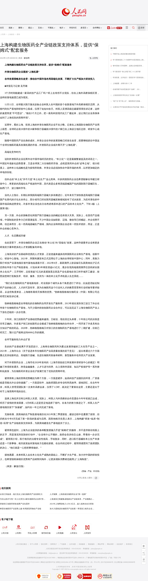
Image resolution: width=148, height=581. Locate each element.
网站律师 (110, 544)
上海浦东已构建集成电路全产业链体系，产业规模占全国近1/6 (75, 499)
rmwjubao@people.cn (105, 553)
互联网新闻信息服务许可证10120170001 (41, 558)
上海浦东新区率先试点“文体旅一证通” (126, 95)
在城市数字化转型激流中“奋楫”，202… (127, 89)
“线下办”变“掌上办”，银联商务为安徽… (127, 101)
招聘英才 (53, 544)
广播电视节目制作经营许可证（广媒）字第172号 (103, 558)
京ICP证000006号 (107, 562)
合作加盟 (72, 544)
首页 (2, 28)
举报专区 (73, 28)
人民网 (2, 34)
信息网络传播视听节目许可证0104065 (26, 562)
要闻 (18, 34)
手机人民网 (32, 528)
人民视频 (60, 528)
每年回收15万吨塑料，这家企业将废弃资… (128, 66)
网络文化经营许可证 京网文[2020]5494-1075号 (57, 562)
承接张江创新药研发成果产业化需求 (15, 504)
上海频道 (11, 34)
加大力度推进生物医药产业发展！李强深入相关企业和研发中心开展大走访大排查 (83, 509)
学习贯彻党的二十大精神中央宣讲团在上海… (129, 60)
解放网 (26, 58)
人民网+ (18, 528)
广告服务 (63, 544)
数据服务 (91, 544)
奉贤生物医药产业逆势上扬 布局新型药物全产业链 (20, 509)
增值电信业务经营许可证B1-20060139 (70, 558)
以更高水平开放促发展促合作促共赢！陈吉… (129, 107)
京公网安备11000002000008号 (124, 562)
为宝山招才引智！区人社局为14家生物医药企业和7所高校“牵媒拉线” (28, 499)
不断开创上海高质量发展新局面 (124, 54)
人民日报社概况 (21, 544)
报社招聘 (44, 544)
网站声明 (101, 544)
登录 (142, 28)
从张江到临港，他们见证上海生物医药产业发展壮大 (21, 494)
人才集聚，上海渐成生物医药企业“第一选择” (68, 494)
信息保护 (120, 544)
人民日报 (5, 528)
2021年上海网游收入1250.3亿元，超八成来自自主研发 (72, 504)
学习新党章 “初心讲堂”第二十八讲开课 (126, 72)
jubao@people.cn (96, 549)
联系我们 (129, 544)
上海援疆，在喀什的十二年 (122, 83)
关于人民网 (34, 544)
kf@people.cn (53, 553)
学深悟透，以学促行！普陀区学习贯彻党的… (129, 77)
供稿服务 (82, 544)
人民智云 (73, 528)
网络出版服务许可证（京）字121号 (87, 562)
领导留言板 (46, 528)
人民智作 (87, 528)
